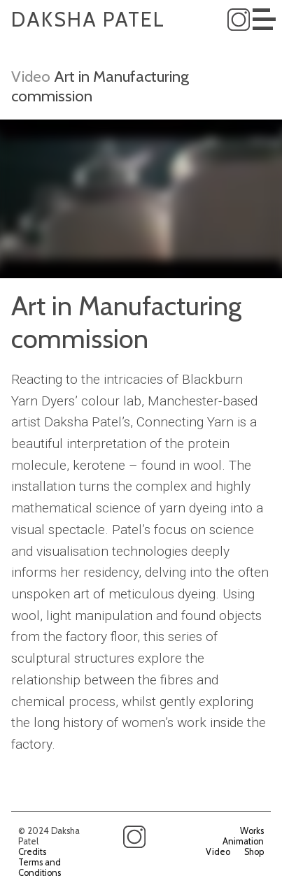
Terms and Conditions (39, 867)
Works (252, 831)
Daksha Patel (88, 19)
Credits (32, 852)
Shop (254, 852)
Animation (243, 841)
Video (30, 76)
